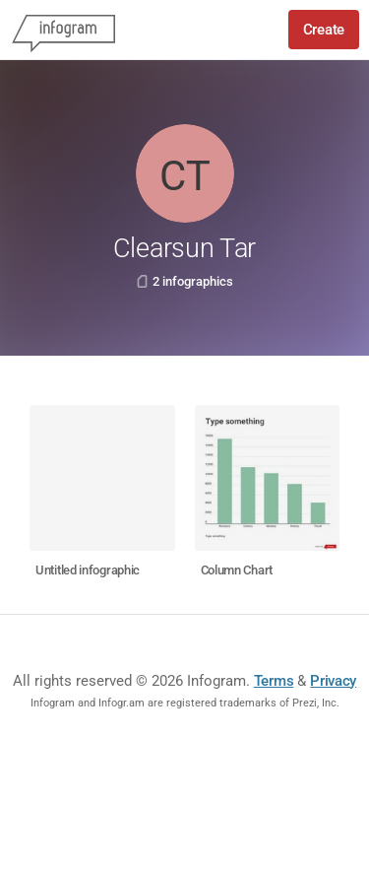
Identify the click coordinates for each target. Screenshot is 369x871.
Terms (274, 681)
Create (323, 29)
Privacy (333, 681)
